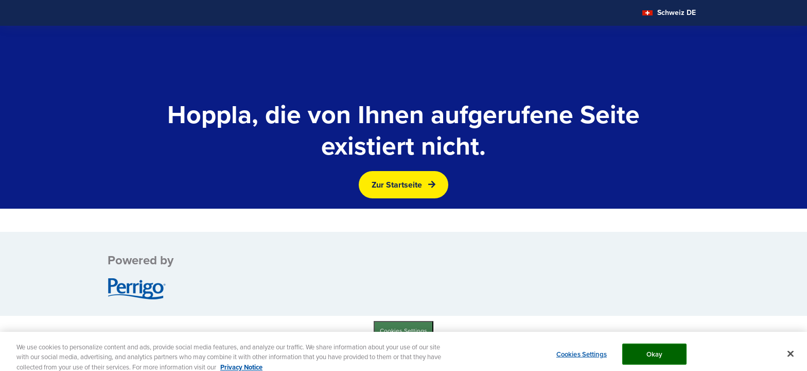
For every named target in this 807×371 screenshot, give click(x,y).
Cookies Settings (403, 330)
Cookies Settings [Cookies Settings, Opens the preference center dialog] (581, 357)
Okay (654, 357)
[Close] (790, 356)
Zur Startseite (397, 185)
